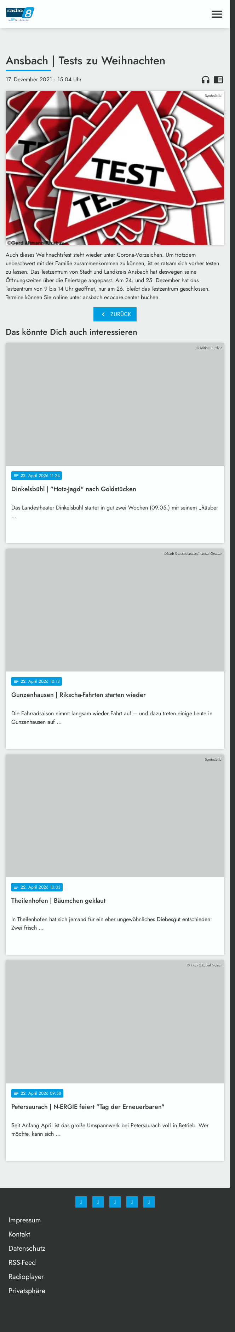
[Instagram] (98, 1202)
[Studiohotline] (132, 1202)
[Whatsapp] (115, 1202)
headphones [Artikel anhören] (206, 80)
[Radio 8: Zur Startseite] (60, 14)
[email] (149, 1202)
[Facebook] (81, 1202)
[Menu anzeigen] (217, 14)
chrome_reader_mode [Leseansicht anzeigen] (218, 80)
